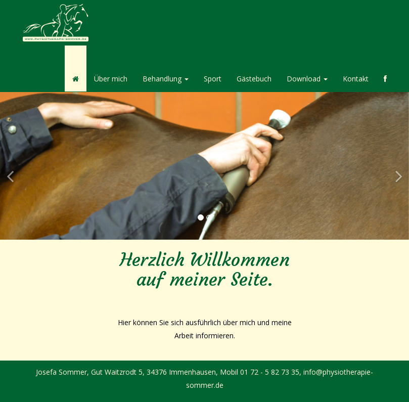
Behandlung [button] (166, 78)
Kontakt (356, 78)
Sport (212, 78)
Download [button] (307, 78)
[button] (10, 203)
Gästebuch (254, 78)
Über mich (110, 78)
